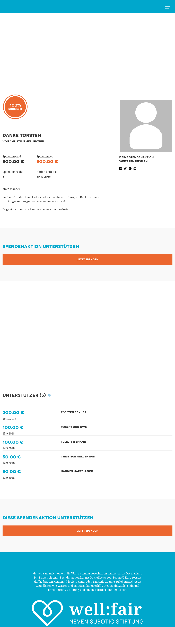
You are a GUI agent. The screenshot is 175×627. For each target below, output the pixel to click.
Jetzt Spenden (87, 259)
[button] (121, 168)
